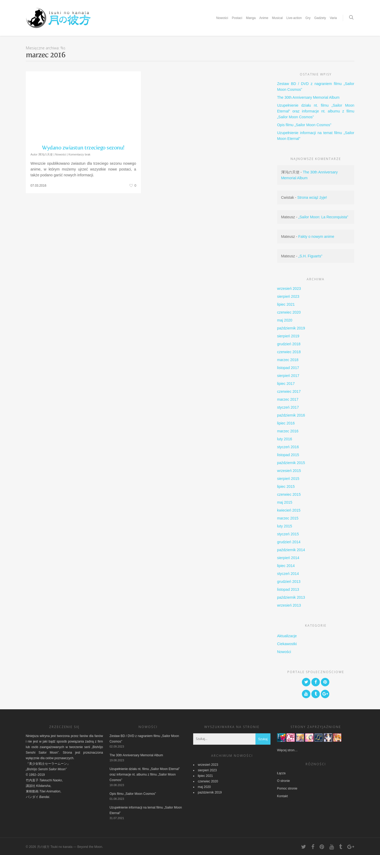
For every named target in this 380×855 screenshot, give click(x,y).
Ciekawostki (287, 644)
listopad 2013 (288, 589)
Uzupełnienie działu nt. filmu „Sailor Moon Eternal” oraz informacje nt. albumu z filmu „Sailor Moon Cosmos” (315, 111)
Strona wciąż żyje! (312, 197)
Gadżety (320, 18)
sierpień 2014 (288, 558)
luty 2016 (284, 439)
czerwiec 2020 (289, 312)
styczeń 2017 (288, 407)
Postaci (237, 18)
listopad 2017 (288, 368)
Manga (251, 18)
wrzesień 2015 (289, 471)
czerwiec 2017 (289, 391)
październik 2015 (291, 463)
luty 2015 (284, 526)
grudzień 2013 (289, 581)
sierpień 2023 (288, 296)
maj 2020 (284, 320)
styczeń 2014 (288, 573)
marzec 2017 (287, 399)
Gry (307, 18)
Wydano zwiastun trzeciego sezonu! (83, 147)
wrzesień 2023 (289, 288)
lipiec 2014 (286, 566)
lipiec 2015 (286, 486)
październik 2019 (291, 328)
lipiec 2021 (286, 304)
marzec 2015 (287, 518)
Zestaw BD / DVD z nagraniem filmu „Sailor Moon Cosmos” (315, 87)
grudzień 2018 (289, 344)
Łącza (281, 773)
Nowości (222, 18)
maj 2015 (284, 502)
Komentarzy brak (79, 154)
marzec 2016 (287, 431)
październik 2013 (291, 597)
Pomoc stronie (287, 788)
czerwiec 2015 (289, 494)
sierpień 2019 (288, 336)
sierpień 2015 (288, 478)
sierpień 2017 (288, 376)
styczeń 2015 (288, 534)
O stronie (283, 781)
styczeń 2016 (288, 447)
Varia (333, 18)
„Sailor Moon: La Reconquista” (323, 217)
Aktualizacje (287, 636)
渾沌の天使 (45, 154)
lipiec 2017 (286, 383)
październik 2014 (291, 550)
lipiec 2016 (286, 423)
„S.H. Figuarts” (310, 256)
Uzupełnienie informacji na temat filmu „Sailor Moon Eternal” (315, 136)
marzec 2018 (287, 360)
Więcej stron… (287, 750)
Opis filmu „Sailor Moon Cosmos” (304, 125)
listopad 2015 (288, 455)
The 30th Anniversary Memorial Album (308, 97)
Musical (277, 18)
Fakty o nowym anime (316, 236)
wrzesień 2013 (289, 605)
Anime (263, 18)
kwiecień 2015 (289, 510)
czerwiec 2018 (289, 352)
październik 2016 (291, 415)
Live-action (294, 18)
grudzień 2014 (289, 542)
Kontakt (282, 796)
